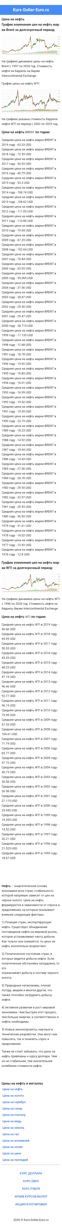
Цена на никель (13, 1127)
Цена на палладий (15, 1160)
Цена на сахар (12, 1108)
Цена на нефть (12, 1089)
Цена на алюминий (15, 1140)
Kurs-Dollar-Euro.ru (31, 9)
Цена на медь (12, 1121)
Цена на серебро (14, 1102)
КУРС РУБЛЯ (31, 1188)
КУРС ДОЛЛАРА (31, 1173)
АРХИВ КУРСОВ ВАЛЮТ (31, 1196)
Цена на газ (10, 1134)
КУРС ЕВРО (31, 1181)
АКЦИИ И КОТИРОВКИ (31, 1204)
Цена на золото (13, 1095)
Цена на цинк (11, 1153)
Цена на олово (12, 1147)
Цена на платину (14, 1114)
